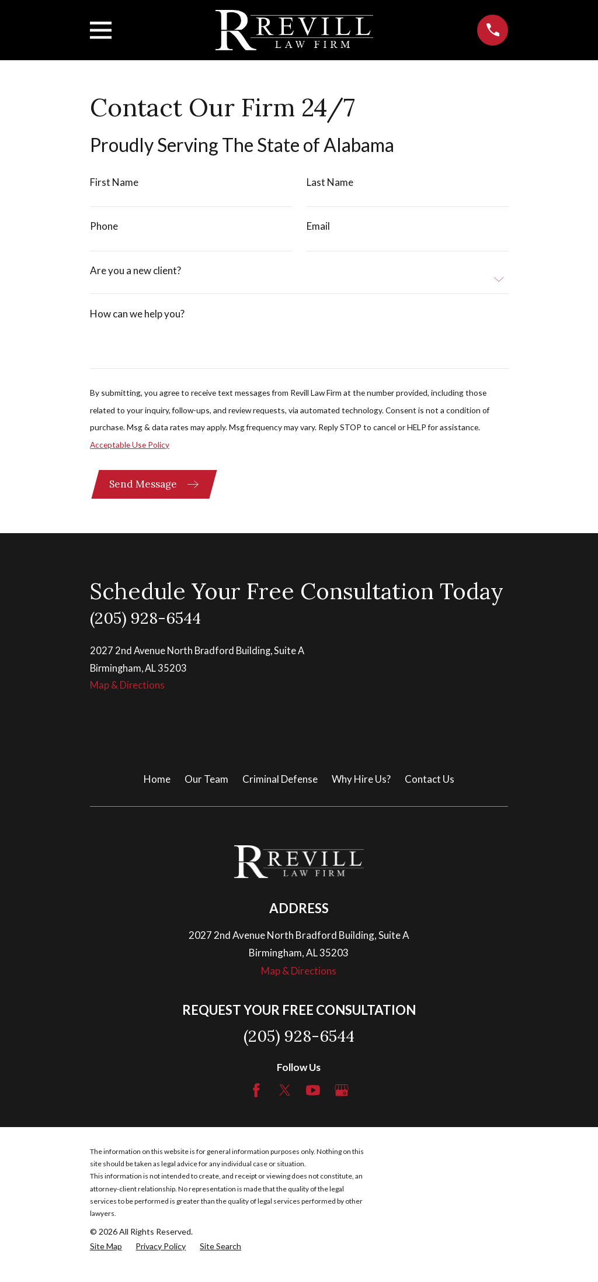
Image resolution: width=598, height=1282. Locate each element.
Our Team (206, 789)
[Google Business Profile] (342, 1101)
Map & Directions (127, 695)
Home (157, 789)
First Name (114, 182)
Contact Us (429, 789)
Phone (104, 228)
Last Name (329, 182)
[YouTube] (313, 1101)
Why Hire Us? (361, 789)
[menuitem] (106, 1256)
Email (317, 228)
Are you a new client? (135, 273)
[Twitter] (285, 1101)
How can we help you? (137, 317)
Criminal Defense (280, 789)
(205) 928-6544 (145, 626)
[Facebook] (256, 1101)
